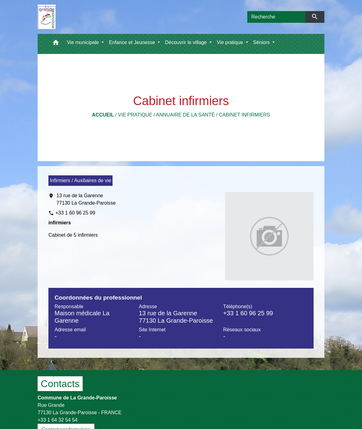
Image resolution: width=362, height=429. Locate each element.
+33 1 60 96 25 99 (75, 212)
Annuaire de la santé (185, 114)
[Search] (276, 17)
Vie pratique (135, 114)
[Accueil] (47, 17)
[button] (55, 43)
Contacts (60, 383)
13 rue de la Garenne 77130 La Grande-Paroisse (86, 199)
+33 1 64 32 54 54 (57, 420)
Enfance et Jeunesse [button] (132, 42)
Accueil (103, 114)
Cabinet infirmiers (244, 114)
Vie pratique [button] (231, 42)
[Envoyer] (315, 17)
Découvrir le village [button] (186, 42)
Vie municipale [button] (83, 42)
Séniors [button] (262, 42)
